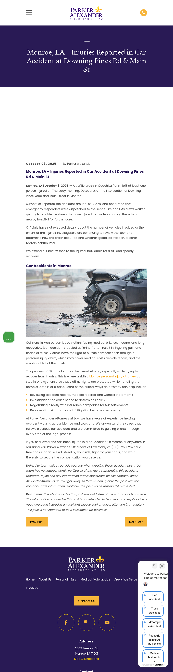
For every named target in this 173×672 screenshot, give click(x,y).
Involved (32, 536)
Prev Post (37, 470)
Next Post (136, 470)
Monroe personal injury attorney (112, 324)
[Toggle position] (154, 564)
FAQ (144, 527)
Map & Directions (86, 606)
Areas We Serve (125, 527)
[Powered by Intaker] (144, 665)
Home (30, 527)
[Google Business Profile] (86, 570)
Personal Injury (66, 527)
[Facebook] (66, 570)
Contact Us (86, 549)
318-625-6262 (86, 626)
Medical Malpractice (95, 527)
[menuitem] (31, 665)
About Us (45, 527)
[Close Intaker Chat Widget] (162, 564)
